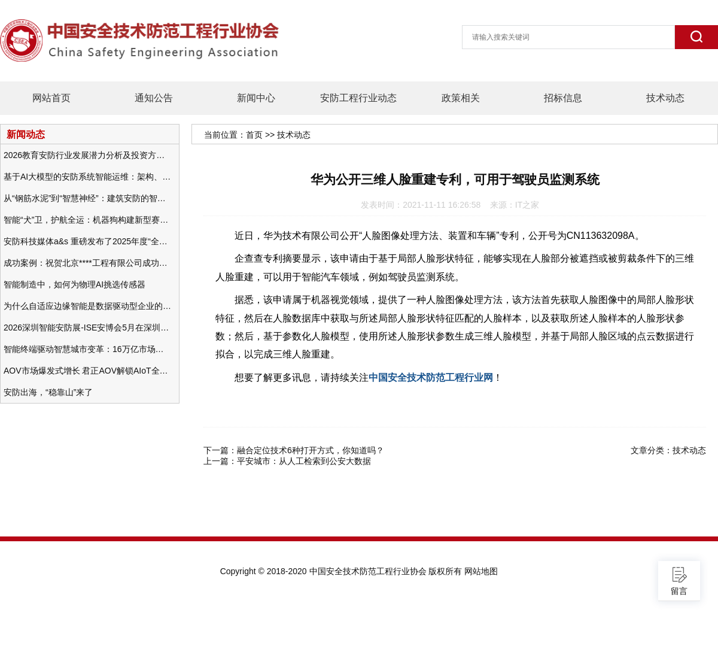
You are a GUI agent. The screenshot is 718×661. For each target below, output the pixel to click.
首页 (254, 135)
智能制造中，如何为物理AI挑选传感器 (74, 284)
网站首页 (51, 98)
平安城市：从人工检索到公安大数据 (304, 461)
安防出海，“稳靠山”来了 (48, 392)
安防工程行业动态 (358, 98)
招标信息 (563, 98)
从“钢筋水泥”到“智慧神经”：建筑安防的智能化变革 (87, 198)
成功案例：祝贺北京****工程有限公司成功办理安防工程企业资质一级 (87, 263)
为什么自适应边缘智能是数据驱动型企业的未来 (87, 306)
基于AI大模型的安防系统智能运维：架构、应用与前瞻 (87, 176)
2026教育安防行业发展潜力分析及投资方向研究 (87, 155)
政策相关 (461, 98)
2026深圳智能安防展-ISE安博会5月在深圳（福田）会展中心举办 (87, 327)
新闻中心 (256, 98)
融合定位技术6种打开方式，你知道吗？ (310, 450)
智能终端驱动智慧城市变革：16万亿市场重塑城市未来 (87, 349)
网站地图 (481, 571)
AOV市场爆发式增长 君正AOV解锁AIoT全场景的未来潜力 (87, 370)
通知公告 (154, 98)
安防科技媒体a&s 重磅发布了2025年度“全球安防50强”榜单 (87, 241)
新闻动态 (26, 134)
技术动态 (665, 98)
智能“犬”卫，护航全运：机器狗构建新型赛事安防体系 (87, 220)
